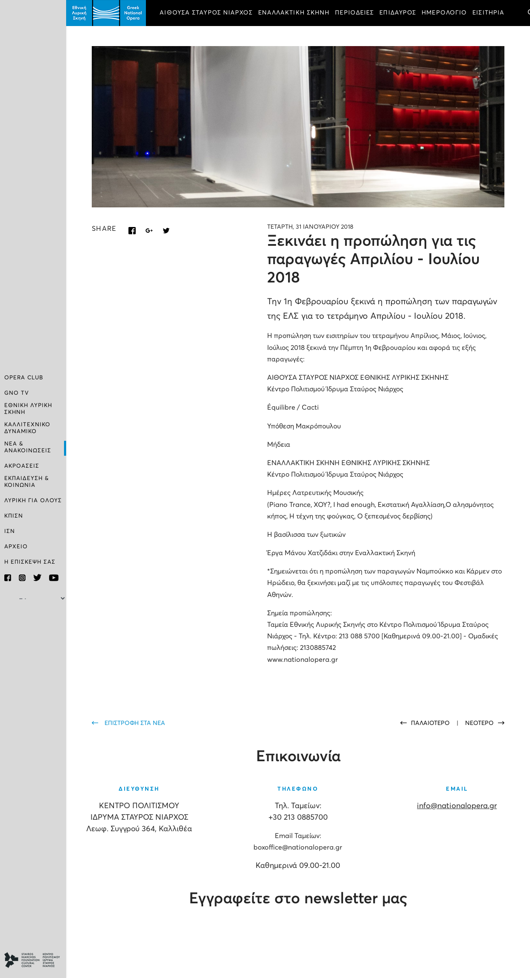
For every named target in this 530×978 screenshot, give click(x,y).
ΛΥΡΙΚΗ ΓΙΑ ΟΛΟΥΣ (33, 501)
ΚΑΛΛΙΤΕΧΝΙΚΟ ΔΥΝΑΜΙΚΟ (27, 428)
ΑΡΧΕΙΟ (16, 547)
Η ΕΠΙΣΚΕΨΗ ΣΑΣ (29, 562)
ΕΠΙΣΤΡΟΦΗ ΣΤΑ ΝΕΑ (135, 723)
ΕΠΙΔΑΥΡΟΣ (397, 13)
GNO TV (16, 393)
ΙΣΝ (9, 531)
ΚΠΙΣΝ (13, 516)
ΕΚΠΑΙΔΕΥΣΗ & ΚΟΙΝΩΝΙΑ (26, 482)
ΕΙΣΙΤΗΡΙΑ (488, 13)
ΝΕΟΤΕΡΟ (479, 723)
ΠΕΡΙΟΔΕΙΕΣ (354, 13)
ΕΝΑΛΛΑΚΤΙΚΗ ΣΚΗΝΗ (294, 13)
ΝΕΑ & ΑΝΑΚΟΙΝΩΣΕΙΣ (27, 447)
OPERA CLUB (23, 378)
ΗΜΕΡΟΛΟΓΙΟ (444, 13)
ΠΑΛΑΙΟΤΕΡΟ (431, 723)
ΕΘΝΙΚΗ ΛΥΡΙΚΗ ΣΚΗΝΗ (28, 409)
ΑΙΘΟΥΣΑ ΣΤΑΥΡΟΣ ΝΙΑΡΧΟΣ (206, 13)
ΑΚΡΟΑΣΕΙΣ (21, 466)
